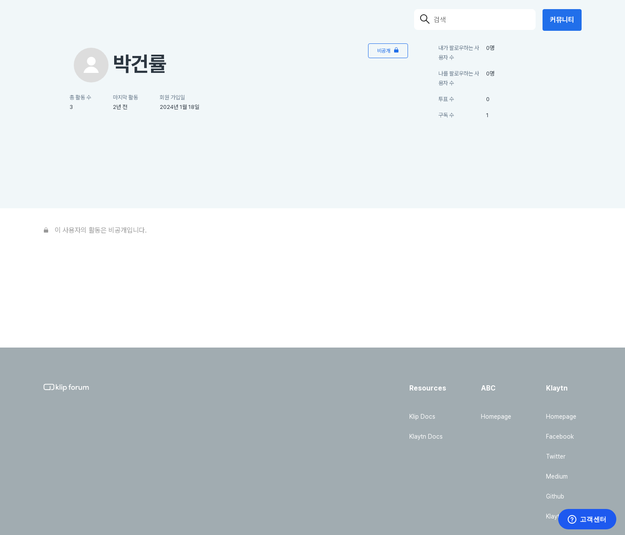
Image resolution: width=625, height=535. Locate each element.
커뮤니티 (562, 20)
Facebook (560, 436)
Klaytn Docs (426, 436)
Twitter (556, 456)
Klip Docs (422, 416)
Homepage (496, 416)
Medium (557, 476)
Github (555, 496)
